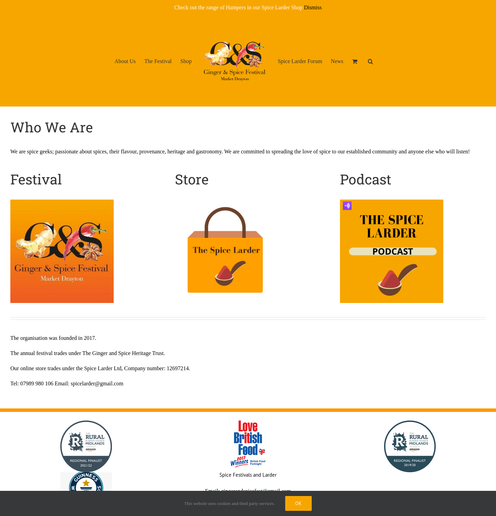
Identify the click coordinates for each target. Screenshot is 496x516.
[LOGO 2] (62, 202)
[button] (370, 61)
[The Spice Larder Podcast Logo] (391, 202)
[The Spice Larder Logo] (226, 202)
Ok (298, 503)
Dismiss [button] (313, 7)
